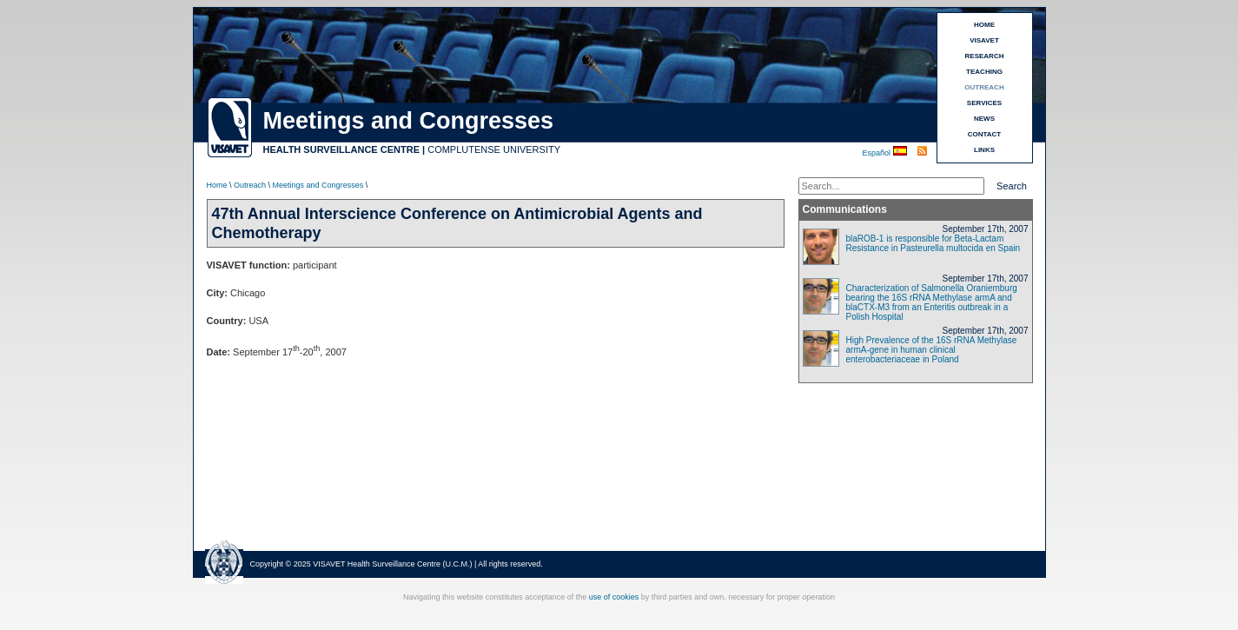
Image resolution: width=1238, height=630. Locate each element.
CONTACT (985, 134)
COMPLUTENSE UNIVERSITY (493, 149)
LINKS (984, 150)
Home (217, 185)
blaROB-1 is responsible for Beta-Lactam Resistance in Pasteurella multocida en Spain (933, 243)
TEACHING (984, 72)
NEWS (984, 119)
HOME (984, 25)
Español (878, 153)
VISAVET (984, 40)
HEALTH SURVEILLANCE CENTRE (341, 149)
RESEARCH (984, 56)
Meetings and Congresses (318, 185)
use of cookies (614, 597)
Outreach (250, 185)
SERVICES (984, 103)
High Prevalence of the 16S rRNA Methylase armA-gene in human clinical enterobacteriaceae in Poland (931, 349)
